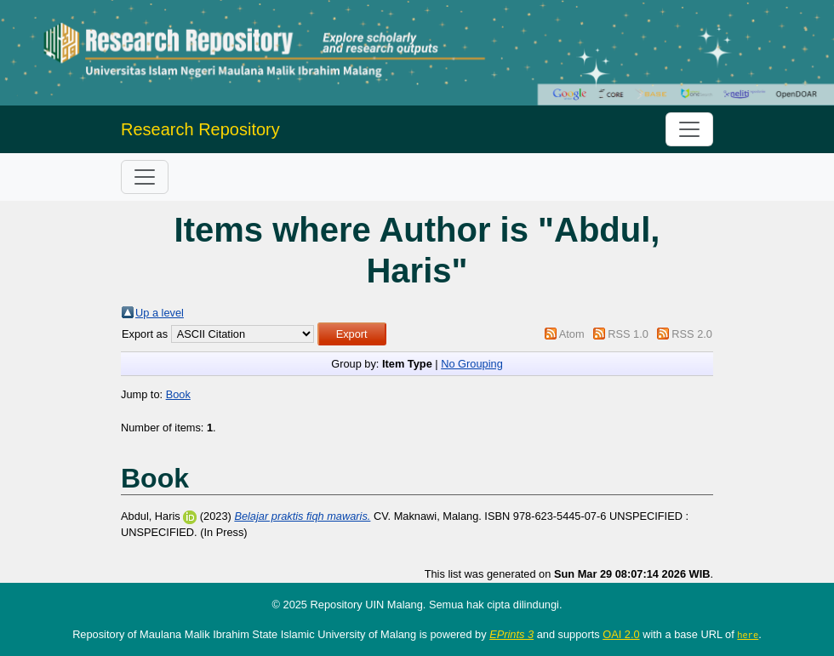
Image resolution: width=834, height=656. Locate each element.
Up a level (159, 312)
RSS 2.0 (691, 334)
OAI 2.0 (621, 634)
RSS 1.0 (628, 334)
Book (178, 394)
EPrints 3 (511, 634)
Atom (572, 334)
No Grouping (472, 363)
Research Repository (200, 129)
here (747, 635)
